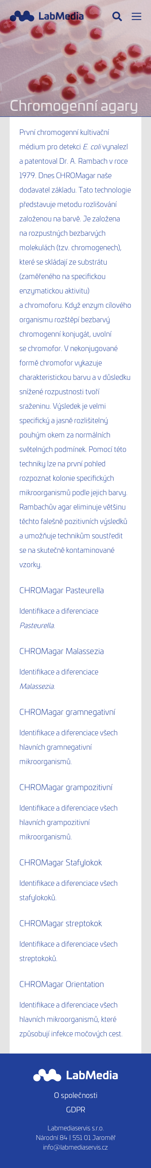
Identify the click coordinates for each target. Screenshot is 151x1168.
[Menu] (136, 16)
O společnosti (75, 1095)
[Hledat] (117, 16)
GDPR (75, 1109)
